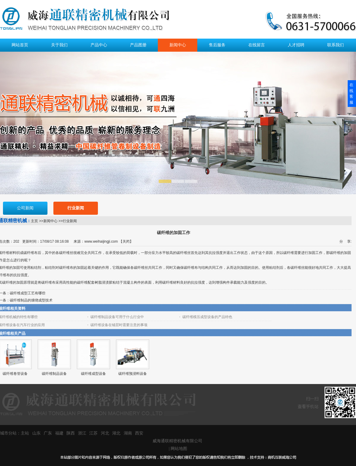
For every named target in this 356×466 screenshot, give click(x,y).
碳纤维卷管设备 (15, 374)
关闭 (126, 241)
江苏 (93, 433)
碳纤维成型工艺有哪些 (27, 293)
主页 (34, 221)
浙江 (82, 433)
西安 (139, 433)
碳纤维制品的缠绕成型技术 (31, 300)
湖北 (116, 433)
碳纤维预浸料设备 (132, 374)
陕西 (70, 433)
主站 (25, 433)
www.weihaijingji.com (101, 241)
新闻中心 (50, 221)
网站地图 (179, 448)
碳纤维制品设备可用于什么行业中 (117, 317)
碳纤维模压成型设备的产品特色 (207, 317)
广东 (48, 433)
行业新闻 (70, 221)
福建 (59, 433)
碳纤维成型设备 (93, 374)
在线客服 (351, 94)
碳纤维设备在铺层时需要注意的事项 (118, 325)
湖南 (128, 433)
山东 (36, 433)
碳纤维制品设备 (54, 374)
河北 (105, 433)
